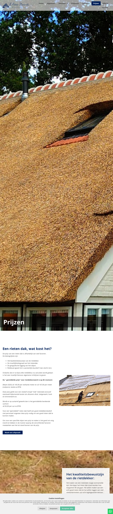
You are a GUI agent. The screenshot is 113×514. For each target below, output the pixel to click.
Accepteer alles (67, 508)
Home (41, 3)
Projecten (75, 3)
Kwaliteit (86, 3)
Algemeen (51, 3)
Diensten (63, 3)
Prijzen (96, 3)
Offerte (105, 3)
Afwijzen (42, 508)
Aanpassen (53, 508)
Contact (105, 7)
